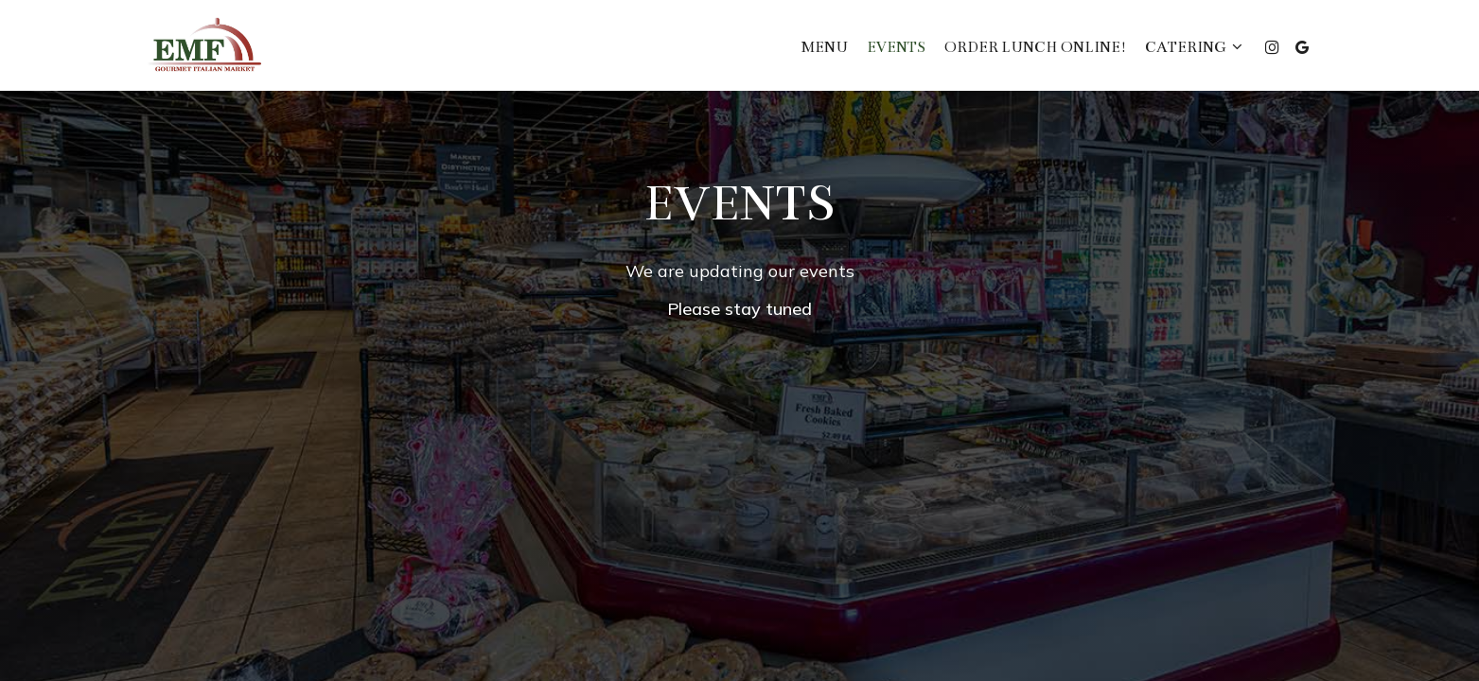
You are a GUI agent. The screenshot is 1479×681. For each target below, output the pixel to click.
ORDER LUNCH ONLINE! (1035, 47)
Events (896, 47)
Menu (824, 47)
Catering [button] (1193, 47)
